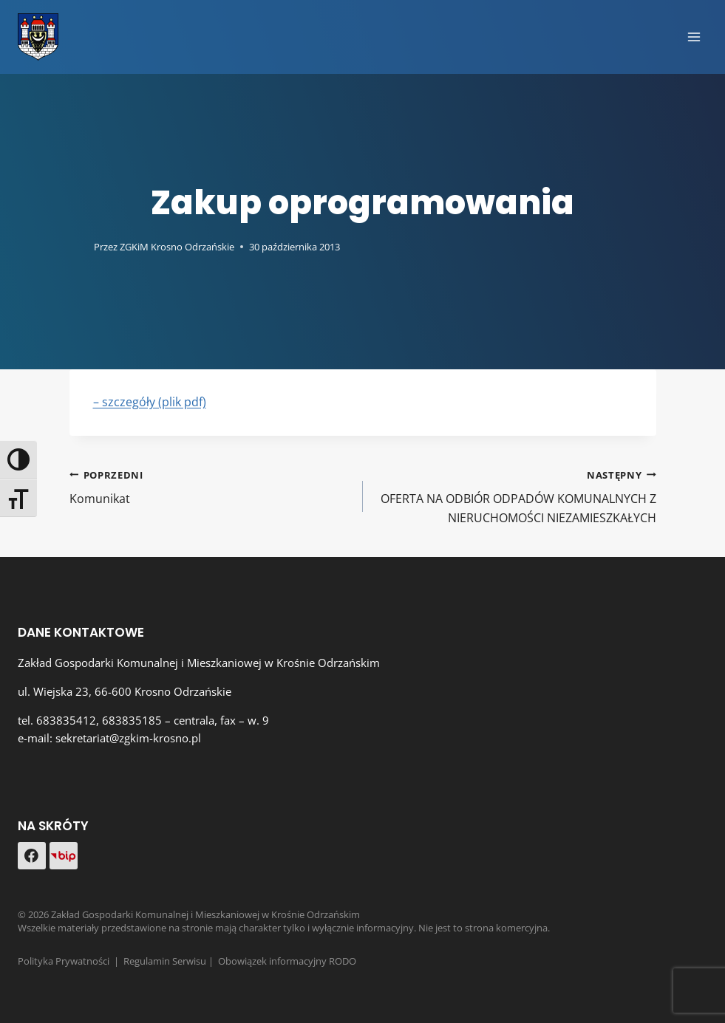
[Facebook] (32, 856)
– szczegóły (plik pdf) (149, 402)
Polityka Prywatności (63, 961)
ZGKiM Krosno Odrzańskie (177, 246)
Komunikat (210, 486)
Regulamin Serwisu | (170, 961)
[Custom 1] (64, 856)
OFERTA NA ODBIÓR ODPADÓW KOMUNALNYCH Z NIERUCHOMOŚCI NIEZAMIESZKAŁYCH (515, 495)
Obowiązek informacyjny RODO (287, 961)
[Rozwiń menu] (693, 36)
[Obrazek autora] (78, 246)
